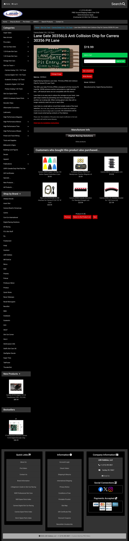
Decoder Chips (8, 103)
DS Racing (6, 227)
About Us (23, 462)
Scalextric (6, 320)
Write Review (87, 76)
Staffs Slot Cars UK (9, 348)
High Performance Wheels (16, 131)
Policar (5, 278)
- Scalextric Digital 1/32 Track (13, 84)
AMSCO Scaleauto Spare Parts (16, 98)
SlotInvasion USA (9, 344)
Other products (81, 142)
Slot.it (5, 339)
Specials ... (7, 178)
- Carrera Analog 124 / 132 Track (14, 70)
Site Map (64, 506)
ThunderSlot (7, 367)
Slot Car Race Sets (16, 47)
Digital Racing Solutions (11, 222)
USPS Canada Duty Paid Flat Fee (14, 168)
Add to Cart (120, 61)
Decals (16, 154)
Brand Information (23, 481)
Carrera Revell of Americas (12, 208)
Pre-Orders (26, 22)
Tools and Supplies (9, 140)
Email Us (106, 476)
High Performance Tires (16, 126)
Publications (16, 164)
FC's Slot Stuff (8, 231)
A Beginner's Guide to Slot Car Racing (23, 487)
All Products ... (8, 187)
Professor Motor (9, 283)
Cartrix (5, 213)
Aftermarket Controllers (11, 108)
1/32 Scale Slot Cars (16, 56)
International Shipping (64, 481)
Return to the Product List (82, 217)
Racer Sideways (8, 297)
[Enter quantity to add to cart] (99, 61)
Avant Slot (6, 203)
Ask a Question (88, 71)
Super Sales (7, 33)
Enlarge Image (56, 74)
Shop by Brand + (12, 193)
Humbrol (6, 250)
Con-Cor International (10, 217)
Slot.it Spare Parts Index (23, 518)
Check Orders (64, 468)
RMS (5, 311)
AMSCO (35, 22)
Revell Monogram (9, 302)
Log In (15, 4)
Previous (67, 217)
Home (7, 4)
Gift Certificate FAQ (64, 512)
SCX (4, 325)
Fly (4, 236)
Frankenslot (7, 241)
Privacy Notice (64, 487)
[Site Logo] (22, 12)
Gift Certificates (8, 173)
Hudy (5, 245)
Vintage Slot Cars (16, 61)
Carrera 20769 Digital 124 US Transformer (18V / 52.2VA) (16, 389)
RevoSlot (6, 306)
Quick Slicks (7, 292)
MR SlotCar (7, 260)
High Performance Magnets (12, 117)
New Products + (11, 374)
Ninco (5, 264)
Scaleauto (6, 316)
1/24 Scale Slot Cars (16, 51)
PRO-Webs (86, 536)
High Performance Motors (16, 122)
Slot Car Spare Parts (16, 94)
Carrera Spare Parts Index (23, 512)
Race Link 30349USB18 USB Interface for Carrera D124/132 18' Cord (49, 200)
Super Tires (7, 358)
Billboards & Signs (9, 145)
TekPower (6, 363)
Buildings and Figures (10, 150)
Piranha (6, 274)
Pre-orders (16, 42)
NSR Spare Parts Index (23, 499)
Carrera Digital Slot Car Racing (23, 506)
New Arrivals (16, 37)
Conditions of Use (64, 493)
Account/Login (64, 462)
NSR (4, 269)
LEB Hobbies (7, 255)
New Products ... (9, 182)
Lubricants (7, 112)
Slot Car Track (45, 27)
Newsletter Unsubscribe (64, 524)
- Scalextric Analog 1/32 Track (14, 79)
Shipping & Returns (64, 474)
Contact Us (59, 22)
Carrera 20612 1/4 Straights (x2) (112, 172)
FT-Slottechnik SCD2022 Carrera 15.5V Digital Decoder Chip (16, 429)
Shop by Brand (15, 22)
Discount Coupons (64, 518)
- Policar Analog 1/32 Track (13, 89)
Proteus (6, 288)
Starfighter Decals (9, 353)
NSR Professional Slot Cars (23, 493)
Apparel (6, 159)
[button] (118, 4)
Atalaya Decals (8, 199)
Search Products (47, 22)
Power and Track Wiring (16, 136)
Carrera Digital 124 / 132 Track (62, 27)
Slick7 (5, 330)
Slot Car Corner (8, 334)
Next (95, 217)
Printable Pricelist (64, 499)
